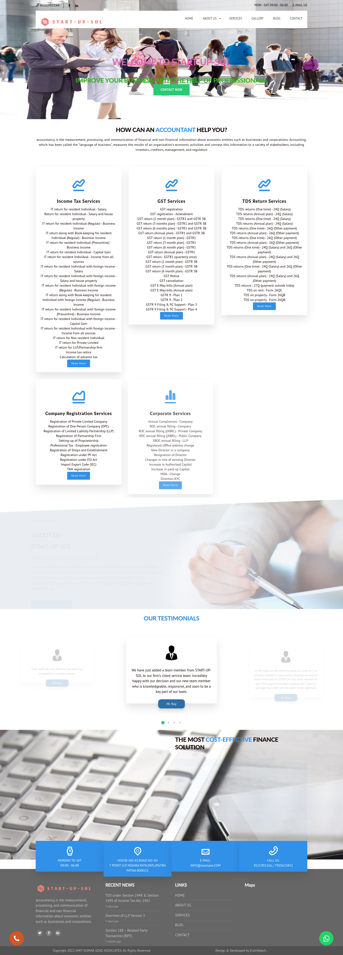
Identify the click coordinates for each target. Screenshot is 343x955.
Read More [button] (78, 363)
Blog (277, 18)
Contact (296, 18)
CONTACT (182, 935)
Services (235, 18)
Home (189, 18)
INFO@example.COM (205, 865)
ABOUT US (183, 905)
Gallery (257, 18)
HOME (180, 895)
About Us (210, 18)
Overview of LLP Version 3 (125, 915)
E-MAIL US (300, 5)
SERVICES (182, 915)
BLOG (179, 925)
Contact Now (171, 90)
